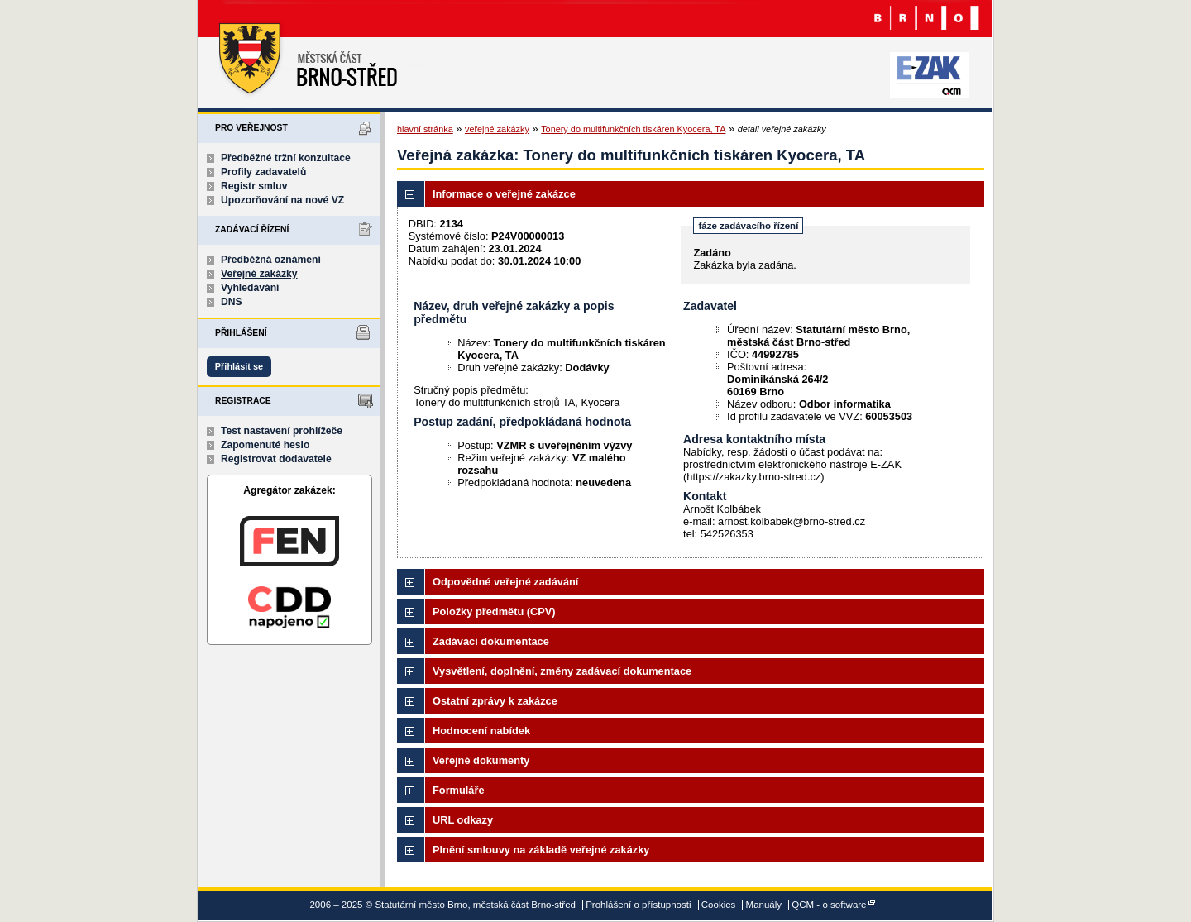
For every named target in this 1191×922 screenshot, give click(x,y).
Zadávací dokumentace (491, 641)
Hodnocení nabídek (481, 730)
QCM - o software (829, 905)
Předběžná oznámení (271, 259)
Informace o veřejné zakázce (504, 194)
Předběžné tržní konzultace (286, 158)
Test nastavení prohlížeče (281, 431)
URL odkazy (463, 820)
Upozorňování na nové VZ (282, 200)
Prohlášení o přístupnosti (638, 905)
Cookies (718, 905)
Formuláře (459, 790)
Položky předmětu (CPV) (494, 611)
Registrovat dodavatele (276, 459)
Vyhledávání (250, 288)
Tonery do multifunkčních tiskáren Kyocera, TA (633, 129)
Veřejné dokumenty (481, 760)
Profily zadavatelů (263, 172)
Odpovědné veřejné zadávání (505, 582)
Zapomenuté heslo (265, 445)
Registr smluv (254, 186)
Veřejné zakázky (259, 273)
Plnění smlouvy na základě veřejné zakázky (541, 849)
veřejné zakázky (497, 129)
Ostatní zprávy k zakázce (495, 701)
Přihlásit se (239, 366)
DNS (231, 302)
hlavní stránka (425, 129)
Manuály (764, 905)
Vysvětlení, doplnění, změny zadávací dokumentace (562, 671)
